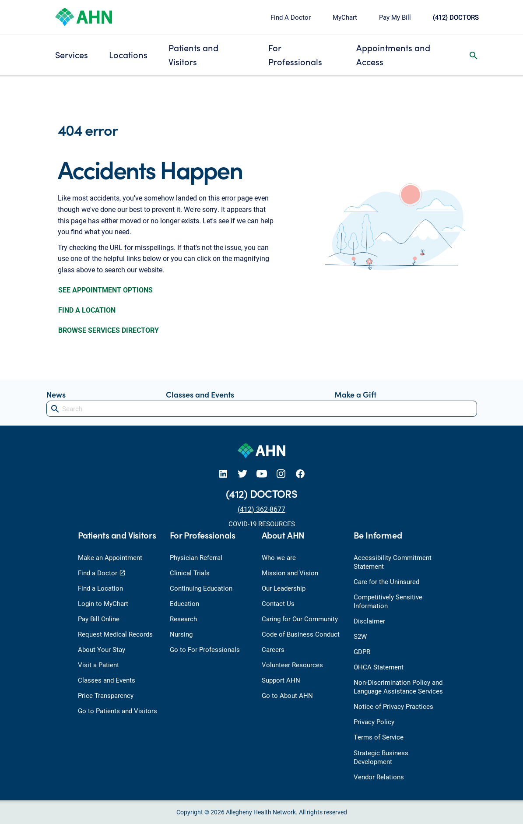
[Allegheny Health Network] (83, 16)
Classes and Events (200, 394)
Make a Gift (355, 394)
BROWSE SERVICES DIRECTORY (108, 330)
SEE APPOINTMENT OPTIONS (105, 289)
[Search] (261, 409)
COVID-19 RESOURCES (261, 523)
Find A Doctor (290, 17)
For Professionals (295, 54)
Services (71, 54)
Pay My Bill (395, 17)
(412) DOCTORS (456, 17)
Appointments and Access (393, 54)
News (56, 394)
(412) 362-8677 (261, 509)
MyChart (345, 17)
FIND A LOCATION (87, 309)
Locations (128, 54)
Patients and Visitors (193, 54)
